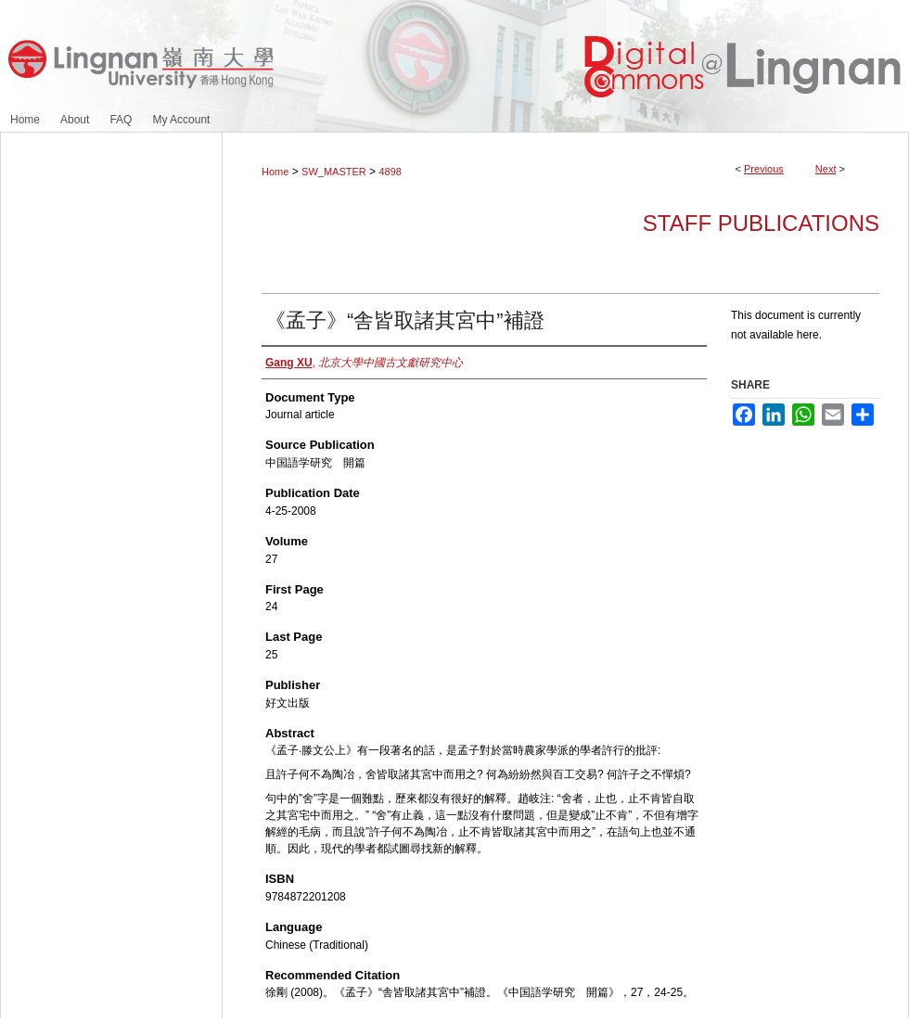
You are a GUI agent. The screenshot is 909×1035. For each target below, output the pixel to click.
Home (275, 171)
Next (826, 168)
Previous (764, 168)
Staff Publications (761, 223)
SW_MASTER (333, 171)
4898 (389, 171)
